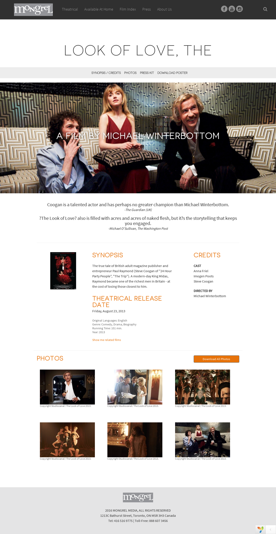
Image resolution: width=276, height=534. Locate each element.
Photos (130, 72)
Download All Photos (216, 359)
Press (146, 9)
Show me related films (106, 340)
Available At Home (98, 14)
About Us (164, 9)
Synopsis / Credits (106, 72)
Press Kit (147, 72)
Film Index (128, 9)
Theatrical (70, 9)
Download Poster (172, 72)
